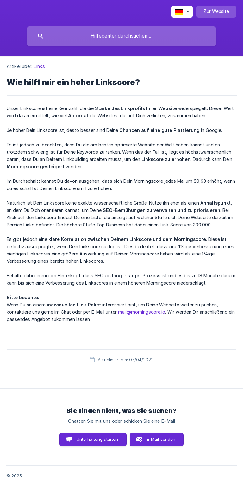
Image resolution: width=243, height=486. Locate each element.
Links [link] (39, 66)
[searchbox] (121, 36)
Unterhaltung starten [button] (97, 439)
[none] (182, 12)
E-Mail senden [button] (161, 439)
